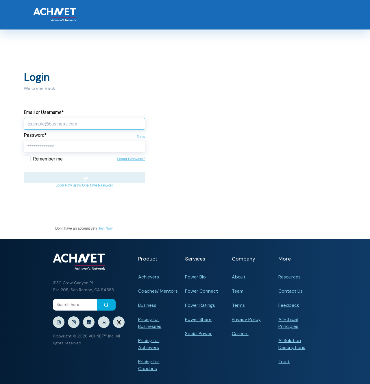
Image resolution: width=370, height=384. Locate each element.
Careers (240, 334)
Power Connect (201, 291)
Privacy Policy (246, 319)
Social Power (198, 334)
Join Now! (106, 228)
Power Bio (195, 277)
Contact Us (290, 291)
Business (147, 305)
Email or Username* (44, 112)
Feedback (288, 305)
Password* (35, 135)
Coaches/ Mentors (158, 291)
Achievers (148, 277)
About (238, 277)
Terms (238, 305)
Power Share (198, 319)
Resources (289, 277)
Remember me (48, 159)
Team (237, 291)
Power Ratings (200, 305)
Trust (284, 362)
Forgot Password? (131, 159)
